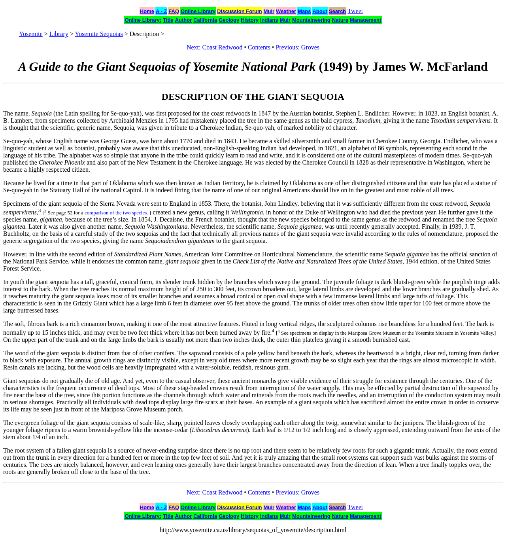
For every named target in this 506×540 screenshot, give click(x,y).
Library (58, 33)
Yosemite (31, 33)
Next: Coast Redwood (214, 47)
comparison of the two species (116, 213)
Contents (259, 47)
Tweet (355, 11)
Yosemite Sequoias (99, 33)
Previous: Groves (297, 47)
